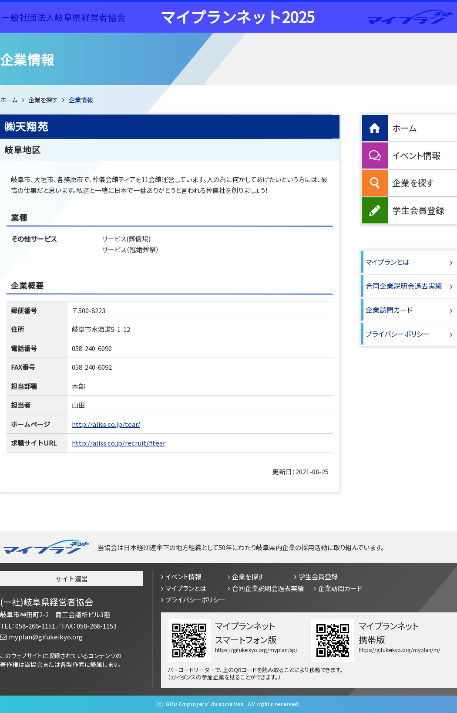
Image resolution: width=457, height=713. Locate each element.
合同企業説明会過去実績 (404, 285)
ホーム (8, 99)
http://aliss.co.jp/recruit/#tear (118, 442)
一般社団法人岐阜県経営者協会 (63, 17)
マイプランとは (388, 262)
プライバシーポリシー (398, 333)
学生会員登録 (418, 210)
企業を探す (43, 99)
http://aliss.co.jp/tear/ (106, 424)
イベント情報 (416, 155)
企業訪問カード (389, 309)
